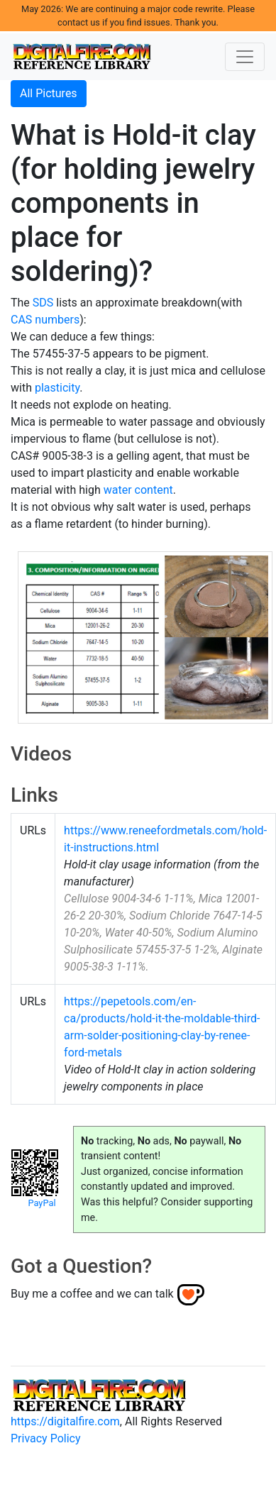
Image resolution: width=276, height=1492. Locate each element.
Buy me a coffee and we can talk (92, 1293)
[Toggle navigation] (245, 57)
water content (138, 490)
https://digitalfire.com (65, 1421)
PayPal (41, 1203)
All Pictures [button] (48, 93)
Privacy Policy (46, 1438)
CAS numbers (45, 319)
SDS (43, 302)
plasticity (57, 387)
